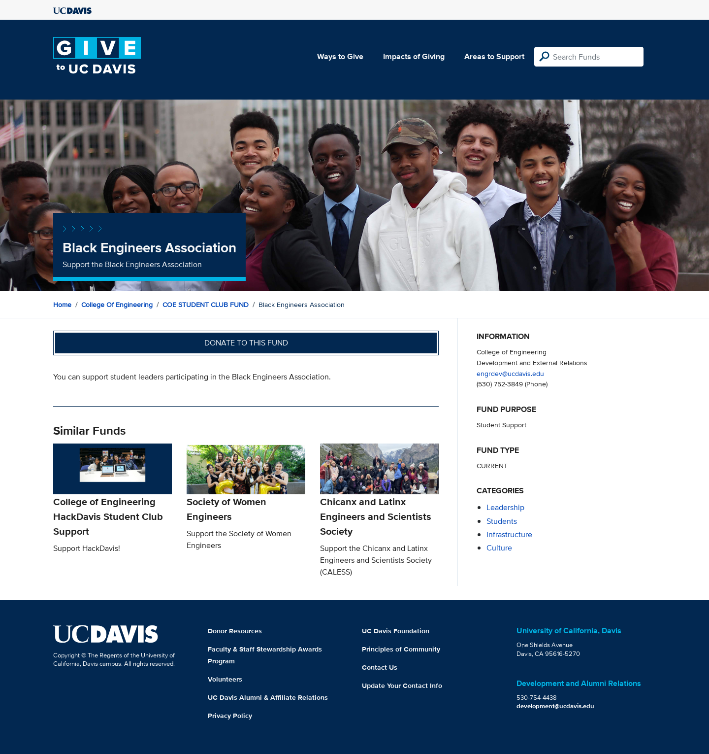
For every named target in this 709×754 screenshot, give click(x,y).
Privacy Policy (230, 715)
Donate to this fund (246, 342)
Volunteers (225, 679)
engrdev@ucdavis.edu (510, 373)
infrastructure (509, 534)
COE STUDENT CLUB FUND (205, 304)
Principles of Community (401, 649)
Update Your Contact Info (402, 685)
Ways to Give (340, 56)
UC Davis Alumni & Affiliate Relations (268, 697)
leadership (505, 507)
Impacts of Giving (414, 56)
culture (499, 547)
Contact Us (379, 667)
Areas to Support (494, 56)
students (501, 521)
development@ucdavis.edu (555, 706)
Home (62, 304)
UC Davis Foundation (395, 631)
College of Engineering (117, 304)
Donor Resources (235, 631)
